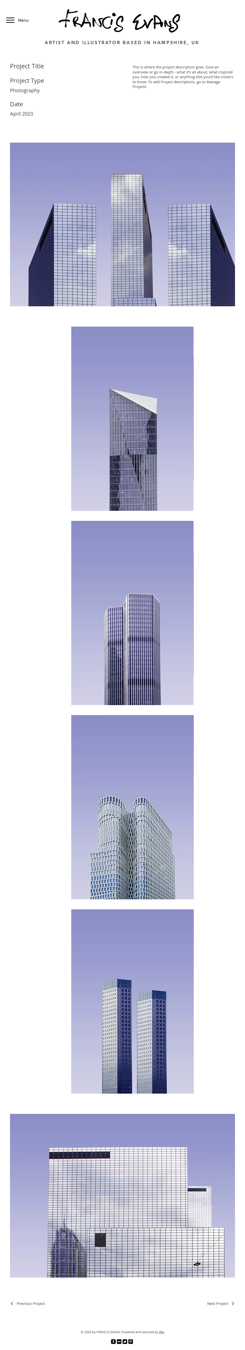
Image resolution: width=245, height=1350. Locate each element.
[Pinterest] (130, 1341)
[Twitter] (124, 1341)
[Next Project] (221, 1303)
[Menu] (14, 20)
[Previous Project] (27, 1303)
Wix (161, 1332)
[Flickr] (119, 1341)
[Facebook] (113, 1341)
